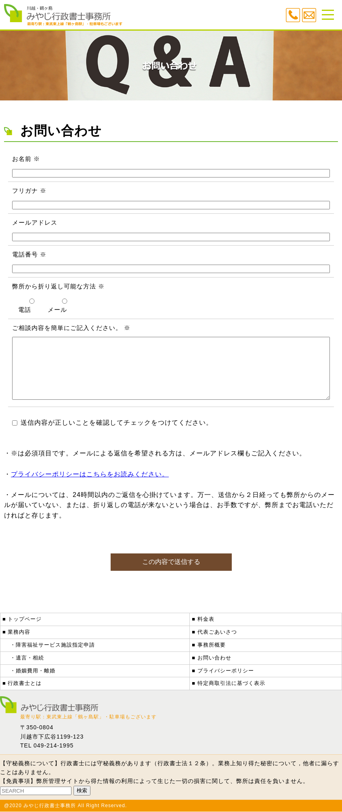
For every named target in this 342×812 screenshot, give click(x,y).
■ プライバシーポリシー (223, 671)
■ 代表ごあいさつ (214, 632)
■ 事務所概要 (208, 645)
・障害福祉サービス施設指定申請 (52, 645)
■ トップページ (22, 619)
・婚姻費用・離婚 (32, 671)
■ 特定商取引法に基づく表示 (228, 683)
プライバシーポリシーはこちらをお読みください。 (90, 486)
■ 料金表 (203, 619)
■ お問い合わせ (211, 658)
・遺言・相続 (27, 658)
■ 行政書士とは (22, 683)
